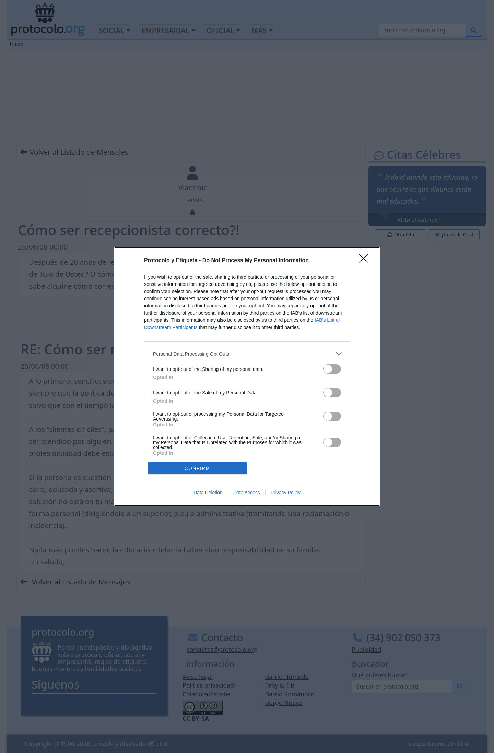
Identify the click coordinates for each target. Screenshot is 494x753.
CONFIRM (197, 468)
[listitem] (247, 353)
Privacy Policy (286, 492)
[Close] (365, 260)
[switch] (332, 369)
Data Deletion (208, 492)
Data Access (246, 492)
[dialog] (247, 376)
